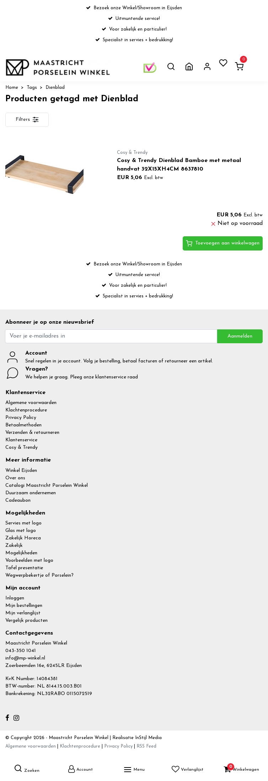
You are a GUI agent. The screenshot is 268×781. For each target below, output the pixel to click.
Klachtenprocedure (26, 410)
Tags (32, 87)
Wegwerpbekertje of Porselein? (39, 575)
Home (11, 87)
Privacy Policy (20, 417)
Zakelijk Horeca (23, 538)
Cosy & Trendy (21, 447)
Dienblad (55, 87)
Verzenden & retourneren (32, 432)
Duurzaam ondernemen (30, 493)
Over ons (15, 478)
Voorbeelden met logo (29, 560)
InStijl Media (148, 738)
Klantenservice (21, 440)
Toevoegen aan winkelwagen (222, 243)
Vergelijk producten (26, 620)
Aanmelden (239, 336)
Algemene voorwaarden (31, 402)
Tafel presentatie (24, 568)
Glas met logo (20, 530)
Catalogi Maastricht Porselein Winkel (46, 485)
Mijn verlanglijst (23, 613)
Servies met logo (23, 523)
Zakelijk (14, 545)
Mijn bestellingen (23, 605)
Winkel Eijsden (21, 470)
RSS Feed (146, 746)
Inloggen (14, 598)
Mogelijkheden (21, 553)
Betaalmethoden (23, 425)
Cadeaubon (18, 500)
